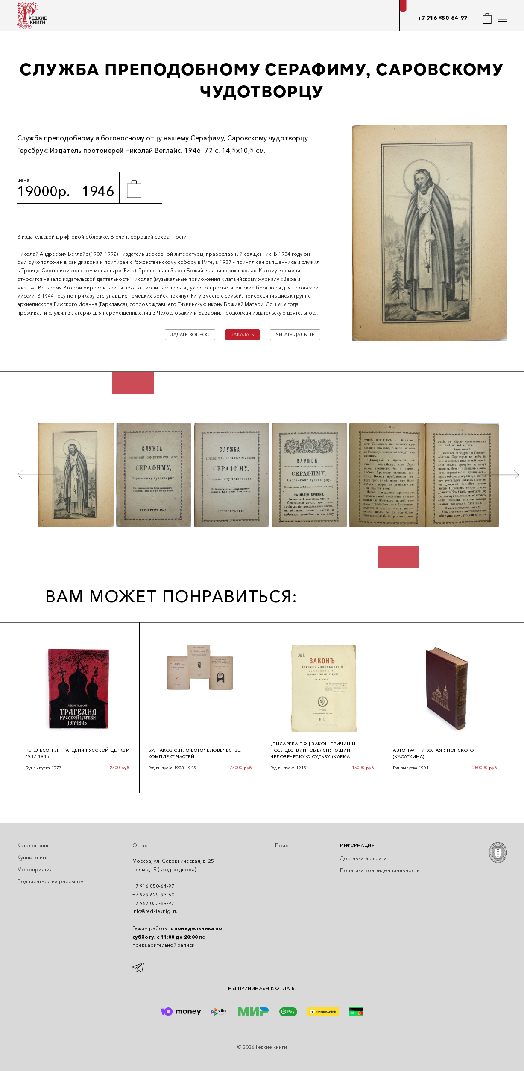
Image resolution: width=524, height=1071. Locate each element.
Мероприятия (35, 869)
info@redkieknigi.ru (155, 911)
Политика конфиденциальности (380, 870)
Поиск (283, 845)
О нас (139, 845)
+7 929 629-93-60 (153, 895)
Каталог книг (33, 845)
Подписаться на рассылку (50, 881)
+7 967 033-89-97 (153, 903)
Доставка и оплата (363, 858)
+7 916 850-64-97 (442, 18)
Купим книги (32, 857)
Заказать (242, 334)
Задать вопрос (189, 334)
